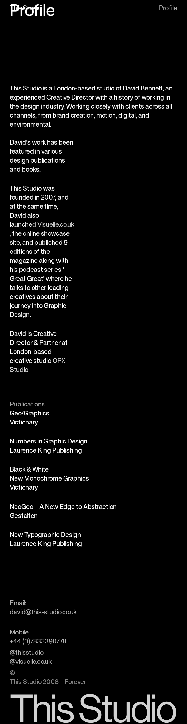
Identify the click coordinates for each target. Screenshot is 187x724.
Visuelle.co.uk (55, 224)
